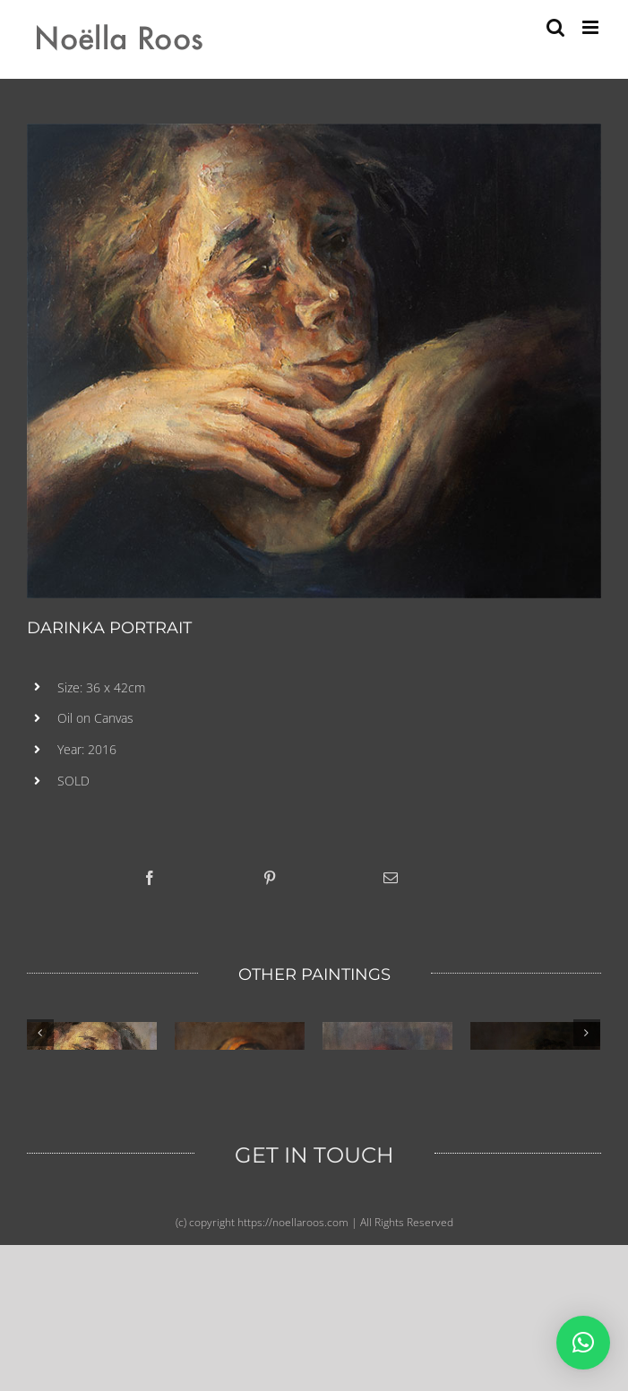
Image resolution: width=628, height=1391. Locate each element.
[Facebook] (149, 878)
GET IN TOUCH (314, 1324)
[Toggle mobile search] (555, 27)
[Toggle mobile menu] (591, 27)
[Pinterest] (270, 878)
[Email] (390, 878)
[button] (583, 1343)
